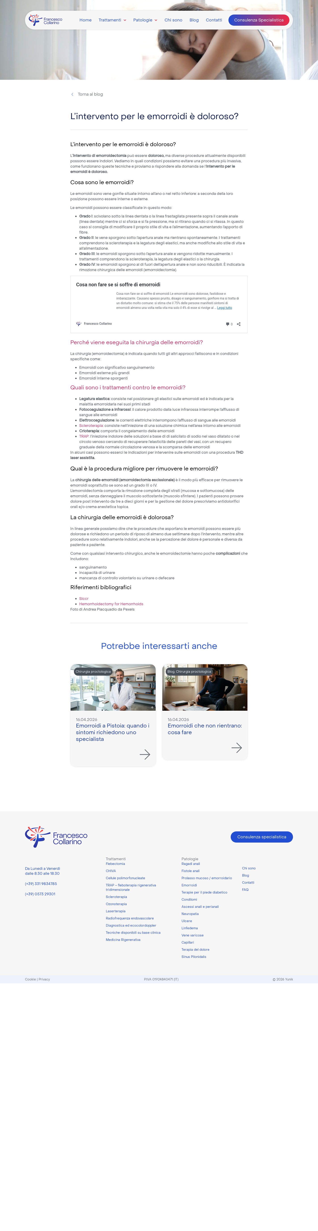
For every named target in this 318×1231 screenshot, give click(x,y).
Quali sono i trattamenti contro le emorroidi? (128, 387)
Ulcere (187, 921)
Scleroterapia (91, 425)
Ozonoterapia (116, 904)
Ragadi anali (191, 864)
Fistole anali (191, 871)
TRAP (84, 436)
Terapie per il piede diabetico (204, 892)
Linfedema (190, 928)
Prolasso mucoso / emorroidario (207, 878)
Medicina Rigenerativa (123, 940)
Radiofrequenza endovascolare (130, 918)
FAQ (245, 889)
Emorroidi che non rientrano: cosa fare (205, 729)
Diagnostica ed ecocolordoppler (131, 925)
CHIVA (111, 871)
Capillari (188, 942)
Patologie (145, 20)
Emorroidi (189, 885)
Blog (194, 20)
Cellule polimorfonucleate (125, 878)
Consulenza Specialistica (259, 20)
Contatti (214, 20)
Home (86, 20)
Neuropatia (190, 914)
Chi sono (173, 20)
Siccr (83, 598)
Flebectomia (115, 864)
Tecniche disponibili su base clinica (133, 932)
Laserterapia (116, 911)
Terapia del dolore (195, 949)
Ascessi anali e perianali (200, 906)
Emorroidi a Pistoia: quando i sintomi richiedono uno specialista (112, 732)
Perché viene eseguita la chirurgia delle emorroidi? (136, 342)
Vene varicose (193, 935)
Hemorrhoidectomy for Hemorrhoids (111, 603)
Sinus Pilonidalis (194, 957)
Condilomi (189, 899)
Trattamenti (112, 20)
